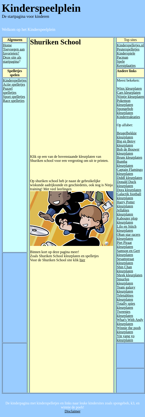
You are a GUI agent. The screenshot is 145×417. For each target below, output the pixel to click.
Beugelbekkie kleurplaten (127, 135)
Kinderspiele (126, 53)
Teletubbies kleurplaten (125, 297)
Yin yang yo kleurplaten (125, 338)
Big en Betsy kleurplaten (126, 143)
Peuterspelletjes (128, 49)
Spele (121, 61)
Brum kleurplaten (129, 157)
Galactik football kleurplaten (129, 196)
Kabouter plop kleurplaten (127, 220)
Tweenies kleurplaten (125, 314)
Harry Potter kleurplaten (126, 204)
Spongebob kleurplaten (125, 111)
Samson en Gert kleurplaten (128, 253)
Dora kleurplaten (129, 190)
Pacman (122, 57)
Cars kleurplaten (128, 92)
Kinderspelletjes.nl (130, 45)
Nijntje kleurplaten (130, 97)
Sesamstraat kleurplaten (125, 261)
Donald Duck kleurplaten (126, 184)
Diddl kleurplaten (129, 178)
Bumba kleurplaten (125, 163)
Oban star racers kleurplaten (128, 237)
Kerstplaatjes (126, 65)
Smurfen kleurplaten (125, 281)
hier (82, 260)
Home (7, 45)
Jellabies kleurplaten (125, 212)
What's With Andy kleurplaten (130, 322)
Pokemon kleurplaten (125, 103)
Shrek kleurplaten (129, 275)
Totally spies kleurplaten (126, 305)
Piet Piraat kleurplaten (125, 245)
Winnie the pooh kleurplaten (129, 330)
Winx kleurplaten (129, 88)
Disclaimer (72, 411)
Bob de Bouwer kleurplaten (128, 151)
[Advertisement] (52, 103)
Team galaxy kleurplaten (126, 289)
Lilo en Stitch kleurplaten (126, 228)
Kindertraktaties (128, 117)
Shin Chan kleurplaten (125, 269)
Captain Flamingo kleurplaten (130, 172)
